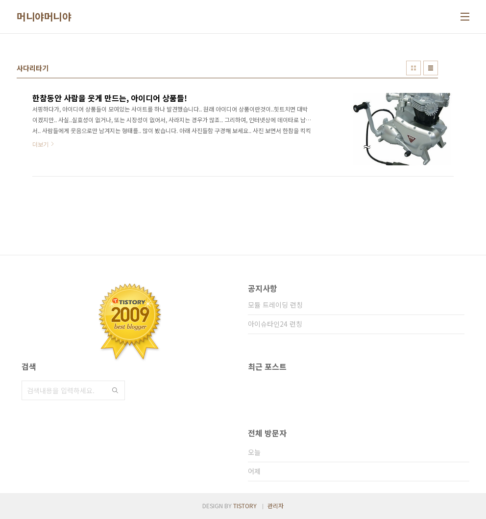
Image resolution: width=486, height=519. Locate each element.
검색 (115, 390)
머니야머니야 (44, 16)
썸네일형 (413, 68)
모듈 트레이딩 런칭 (275, 305)
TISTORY (245, 505)
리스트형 (430, 68)
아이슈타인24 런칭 (275, 324)
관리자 (275, 505)
